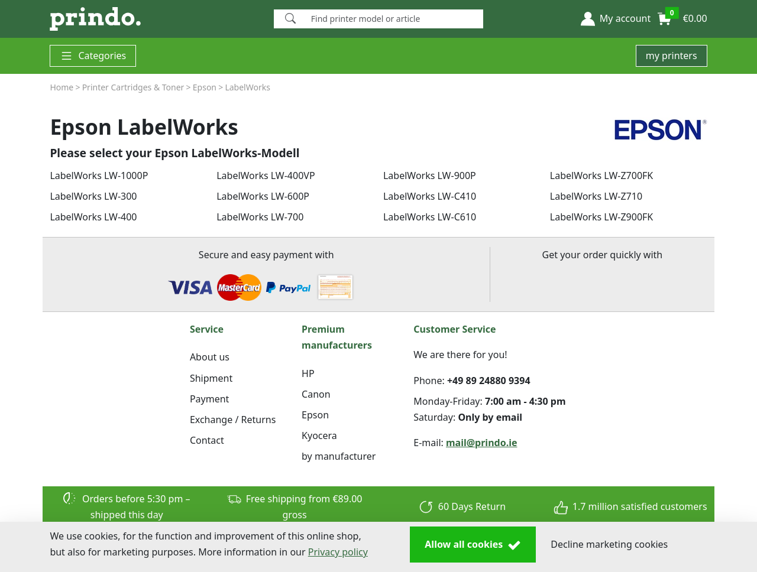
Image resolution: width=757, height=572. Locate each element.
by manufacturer (339, 456)
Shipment (211, 378)
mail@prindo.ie (481, 442)
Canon (316, 394)
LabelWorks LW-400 (93, 216)
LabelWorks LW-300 (93, 196)
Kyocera (319, 435)
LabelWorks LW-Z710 (596, 196)
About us (209, 356)
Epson (315, 414)
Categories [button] (93, 56)
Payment (209, 398)
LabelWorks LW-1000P (99, 175)
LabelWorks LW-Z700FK (601, 175)
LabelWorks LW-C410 (429, 196)
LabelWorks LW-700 (259, 216)
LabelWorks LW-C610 (429, 216)
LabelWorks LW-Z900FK (601, 216)
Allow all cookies (473, 545)
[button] (616, 19)
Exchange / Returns (233, 419)
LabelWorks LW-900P (429, 175)
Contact (207, 440)
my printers (671, 55)
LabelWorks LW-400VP (265, 175)
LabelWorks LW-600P (262, 196)
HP (308, 373)
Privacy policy (338, 551)
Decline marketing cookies (609, 544)
